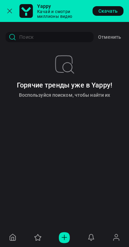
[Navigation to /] (13, 237)
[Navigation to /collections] (38, 237)
